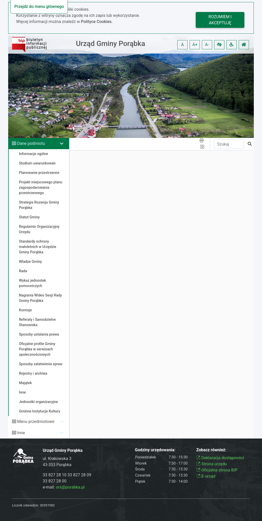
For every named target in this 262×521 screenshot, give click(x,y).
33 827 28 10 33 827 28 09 (67, 474)
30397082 (47, 505)
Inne (21, 432)
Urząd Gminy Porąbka (110, 43)
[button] (219, 44)
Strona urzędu (211, 463)
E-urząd (205, 476)
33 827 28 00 (55, 481)
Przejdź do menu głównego (39, 6)
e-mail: (64, 487)
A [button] (182, 44)
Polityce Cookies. (97, 21)
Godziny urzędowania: (155, 449)
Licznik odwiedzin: (25, 505)
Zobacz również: (211, 449)
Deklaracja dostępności (220, 457)
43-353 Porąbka (57, 464)
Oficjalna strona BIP (216, 470)
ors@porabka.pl (70, 487)
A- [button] (207, 44)
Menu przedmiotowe (35, 421)
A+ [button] (195, 44)
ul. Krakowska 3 (57, 458)
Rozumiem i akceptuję (220, 19)
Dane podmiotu (31, 143)
